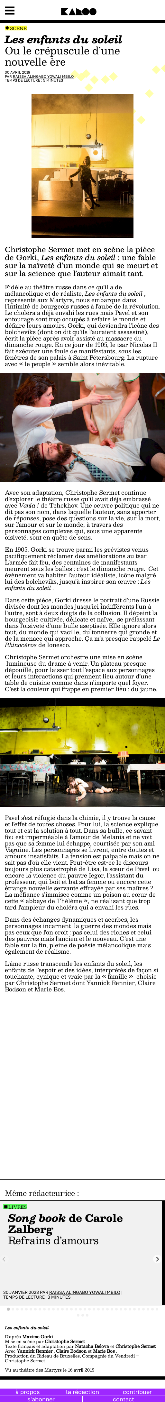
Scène (18, 28)
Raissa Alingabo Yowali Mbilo (43, 76)
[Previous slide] (4, 1259)
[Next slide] (157, 1259)
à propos (27, 1391)
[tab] (8, 1309)
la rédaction (82, 1391)
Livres (17, 1207)
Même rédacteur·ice (40, 1193)
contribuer (137, 1391)
